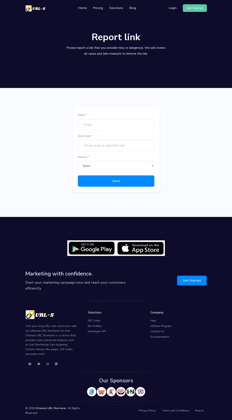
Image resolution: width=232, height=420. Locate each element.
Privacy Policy (147, 410)
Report (199, 410)
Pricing (98, 8)
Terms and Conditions (175, 410)
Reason (83, 157)
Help (153, 320)
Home (82, 8)
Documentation (159, 337)
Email (82, 115)
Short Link (85, 136)
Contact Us (157, 331)
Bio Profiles (95, 326)
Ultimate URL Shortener (51, 408)
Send (116, 181)
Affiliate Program (160, 326)
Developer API (97, 331)
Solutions (116, 8)
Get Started (192, 280)
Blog (132, 8)
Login (173, 8)
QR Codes (94, 320)
